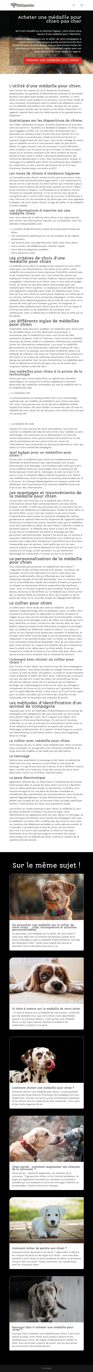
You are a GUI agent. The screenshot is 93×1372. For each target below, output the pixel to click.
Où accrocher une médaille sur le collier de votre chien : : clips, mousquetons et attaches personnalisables (44, 927)
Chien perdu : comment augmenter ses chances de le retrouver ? (46, 1168)
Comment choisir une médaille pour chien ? (43, 1087)
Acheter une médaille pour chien (52, 60)
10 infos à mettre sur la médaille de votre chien (46, 1008)
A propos (46, 1368)
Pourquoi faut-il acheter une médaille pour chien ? (42, 1328)
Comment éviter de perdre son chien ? (39, 1248)
